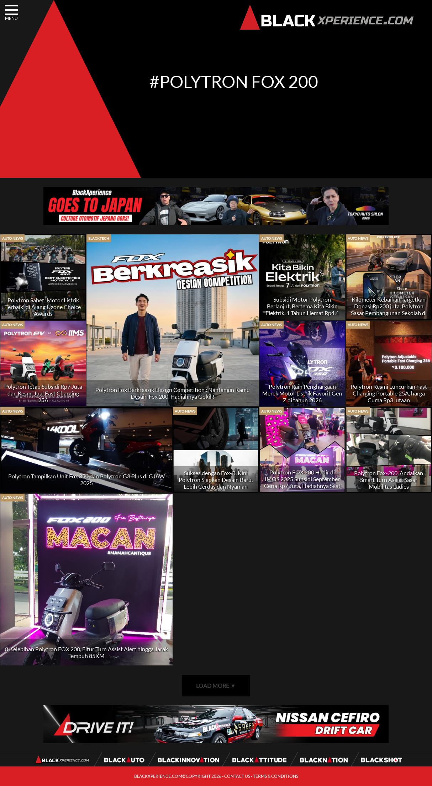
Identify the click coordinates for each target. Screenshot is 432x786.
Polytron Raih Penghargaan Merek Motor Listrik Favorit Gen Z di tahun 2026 (302, 393)
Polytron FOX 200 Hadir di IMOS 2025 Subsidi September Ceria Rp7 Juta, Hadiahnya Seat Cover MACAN (302, 482)
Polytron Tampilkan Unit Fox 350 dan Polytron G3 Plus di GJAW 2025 (86, 479)
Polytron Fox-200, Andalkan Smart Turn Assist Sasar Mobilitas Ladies (388, 479)
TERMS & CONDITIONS (275, 776)
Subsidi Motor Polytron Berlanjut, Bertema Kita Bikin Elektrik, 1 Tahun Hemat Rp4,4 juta (302, 309)
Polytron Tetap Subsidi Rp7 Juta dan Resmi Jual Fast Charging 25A (43, 393)
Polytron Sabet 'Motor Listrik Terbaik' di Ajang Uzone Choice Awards (43, 307)
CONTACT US (237, 776)
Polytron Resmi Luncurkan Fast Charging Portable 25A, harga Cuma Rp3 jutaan (389, 393)
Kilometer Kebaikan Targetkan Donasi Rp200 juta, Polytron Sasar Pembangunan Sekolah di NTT (389, 309)
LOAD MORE (216, 685)
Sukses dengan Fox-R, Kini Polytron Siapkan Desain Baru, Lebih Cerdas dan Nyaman (216, 479)
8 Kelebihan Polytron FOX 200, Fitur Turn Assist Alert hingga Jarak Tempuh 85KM (86, 652)
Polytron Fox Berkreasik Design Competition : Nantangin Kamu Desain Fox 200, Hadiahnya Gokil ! (172, 393)
